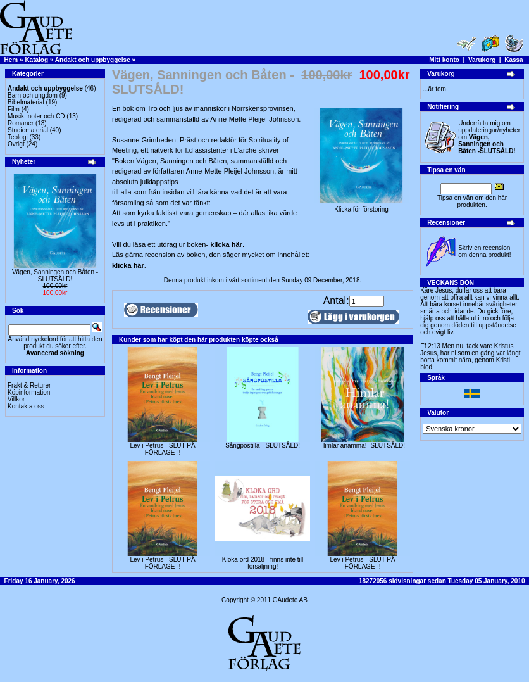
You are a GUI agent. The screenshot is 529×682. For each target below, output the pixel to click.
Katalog (36, 59)
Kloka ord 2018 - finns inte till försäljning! (262, 563)
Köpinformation (29, 392)
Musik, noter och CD (36, 116)
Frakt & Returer (29, 385)
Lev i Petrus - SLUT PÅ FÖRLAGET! (162, 449)
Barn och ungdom (33, 95)
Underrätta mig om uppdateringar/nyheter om (489, 137)
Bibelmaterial (26, 102)
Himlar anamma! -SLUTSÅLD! (362, 445)
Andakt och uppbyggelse (92, 59)
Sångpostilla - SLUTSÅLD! (262, 445)
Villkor (16, 399)
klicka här (226, 244)
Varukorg (481, 59)
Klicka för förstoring (361, 206)
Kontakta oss (26, 406)
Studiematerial (28, 130)
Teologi (18, 137)
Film (14, 109)
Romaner (21, 123)
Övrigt (16, 144)
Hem (11, 59)
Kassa (513, 59)
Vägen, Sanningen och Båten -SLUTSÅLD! (55, 275)
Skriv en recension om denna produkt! (484, 251)
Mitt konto (444, 59)
